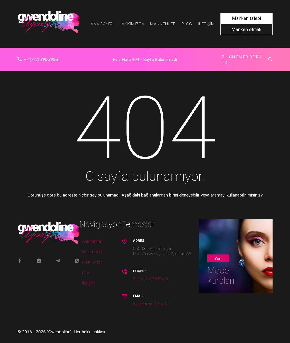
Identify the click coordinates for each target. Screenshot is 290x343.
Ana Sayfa (102, 23)
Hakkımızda (131, 23)
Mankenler (163, 23)
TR (224, 62)
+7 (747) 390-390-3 (38, 59)
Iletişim (206, 23)
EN (239, 57)
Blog (186, 23)
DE (252, 57)
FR (245, 57)
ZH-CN (228, 57)
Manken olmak (246, 29)
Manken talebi (246, 18)
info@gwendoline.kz (151, 303)
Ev (115, 59)
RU (258, 57)
